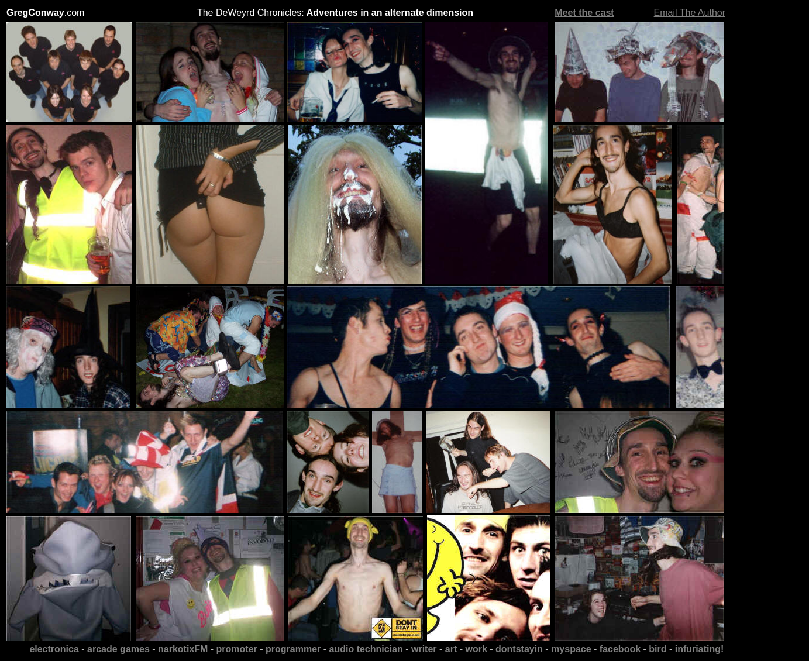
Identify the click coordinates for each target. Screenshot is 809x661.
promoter (236, 649)
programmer (293, 649)
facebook (620, 649)
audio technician (366, 649)
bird (657, 649)
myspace (571, 649)
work (476, 649)
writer (424, 649)
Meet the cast (584, 13)
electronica (53, 649)
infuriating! (699, 649)
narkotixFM (183, 649)
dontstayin (519, 649)
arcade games (118, 649)
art (451, 649)
